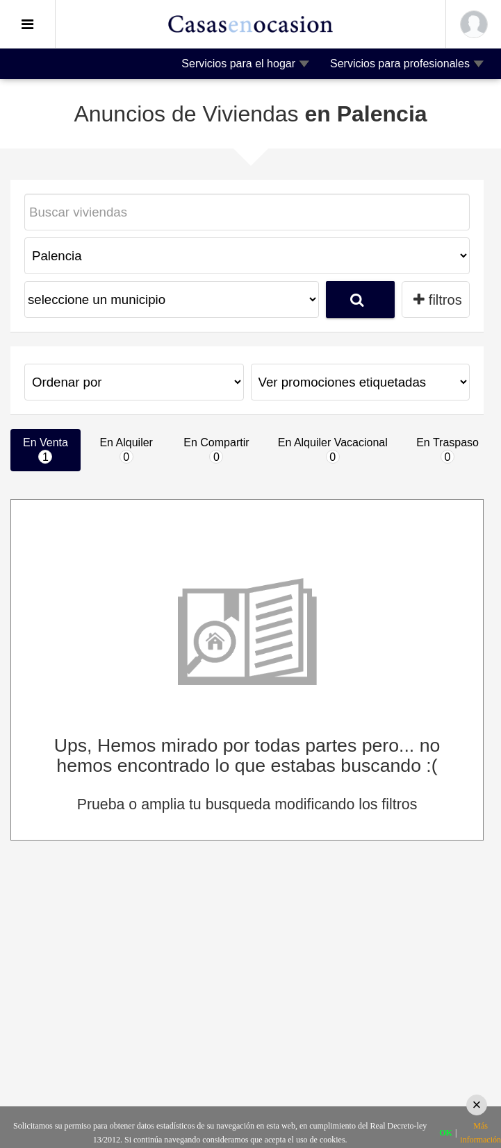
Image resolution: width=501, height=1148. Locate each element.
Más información (480, 1133)
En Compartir (216, 450)
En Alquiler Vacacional (333, 450)
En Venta (45, 450)
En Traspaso (447, 450)
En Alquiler (126, 450)
